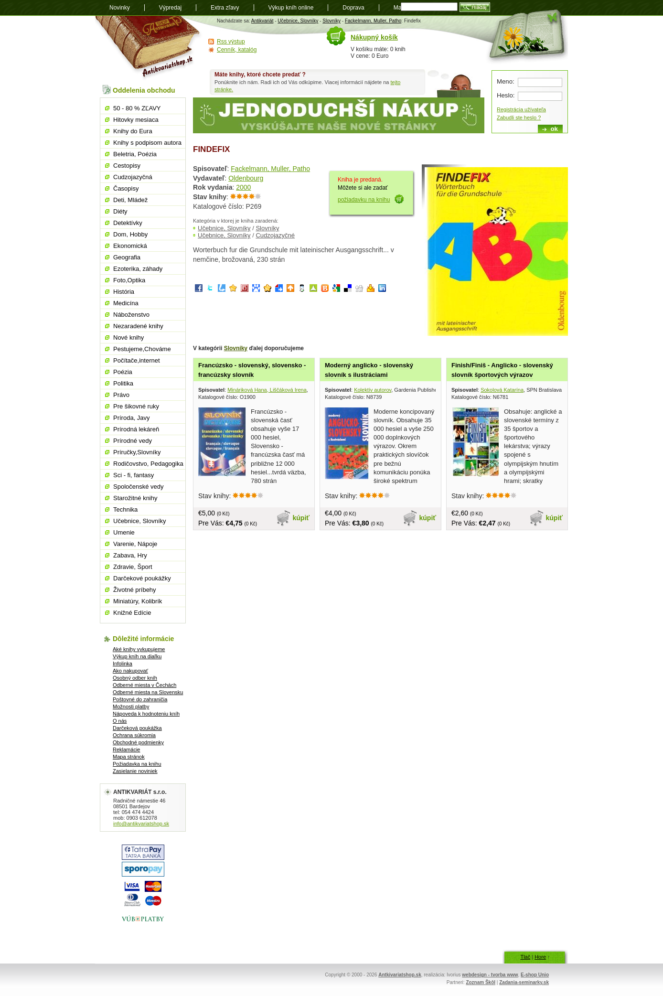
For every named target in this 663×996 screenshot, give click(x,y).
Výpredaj (170, 7)
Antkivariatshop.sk (399, 974)
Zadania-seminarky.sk (524, 982)
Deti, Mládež (130, 199)
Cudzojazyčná (132, 177)
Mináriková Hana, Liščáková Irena (267, 390)
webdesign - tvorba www (490, 974)
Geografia (126, 257)
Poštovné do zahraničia (140, 699)
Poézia (122, 371)
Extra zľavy (225, 7)
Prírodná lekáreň (136, 429)
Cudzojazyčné (275, 235)
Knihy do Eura (132, 131)
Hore (540, 957)
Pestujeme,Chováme (142, 349)
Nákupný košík (374, 37)
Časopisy (126, 188)
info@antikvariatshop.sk (141, 823)
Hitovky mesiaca (136, 119)
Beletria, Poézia (135, 154)
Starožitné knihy (135, 498)
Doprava (353, 7)
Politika (123, 383)
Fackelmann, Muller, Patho (373, 20)
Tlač (525, 957)
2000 (243, 187)
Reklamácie (126, 749)
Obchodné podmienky (138, 742)
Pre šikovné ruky (136, 406)
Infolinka (122, 663)
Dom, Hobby (130, 234)
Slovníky (331, 20)
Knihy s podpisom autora (147, 142)
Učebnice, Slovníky (298, 20)
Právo (121, 394)
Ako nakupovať (130, 671)
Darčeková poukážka (137, 728)
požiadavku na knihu (364, 199)
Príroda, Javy (131, 417)
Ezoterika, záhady (137, 268)
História (123, 291)
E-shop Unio (535, 974)
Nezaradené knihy (138, 326)
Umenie (124, 532)
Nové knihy (128, 337)
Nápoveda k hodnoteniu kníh (146, 714)
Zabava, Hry (130, 555)
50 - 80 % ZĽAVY (136, 108)
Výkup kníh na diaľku (137, 656)
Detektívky (127, 222)
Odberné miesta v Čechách (144, 685)
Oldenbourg (245, 178)
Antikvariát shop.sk (149, 48)
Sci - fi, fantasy (133, 475)
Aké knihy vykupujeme (139, 649)
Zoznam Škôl (480, 982)
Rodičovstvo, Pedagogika (148, 463)
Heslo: (505, 95)
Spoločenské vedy (138, 486)
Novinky (119, 7)
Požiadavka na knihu (137, 764)
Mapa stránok (129, 757)
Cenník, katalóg (237, 49)
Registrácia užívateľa (521, 109)
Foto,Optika (129, 280)
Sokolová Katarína (502, 390)
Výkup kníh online (291, 7)
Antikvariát (262, 20)
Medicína (126, 303)
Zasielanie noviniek (135, 771)
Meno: (505, 81)
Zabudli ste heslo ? (519, 117)
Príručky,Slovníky (136, 452)
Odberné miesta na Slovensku (148, 692)
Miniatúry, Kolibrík (137, 601)
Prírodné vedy (132, 440)
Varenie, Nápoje (135, 543)
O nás (120, 721)
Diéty (120, 211)
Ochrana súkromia (134, 735)
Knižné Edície (132, 612)
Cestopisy (126, 165)
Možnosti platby (131, 706)
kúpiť (301, 518)
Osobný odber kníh (135, 678)
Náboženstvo (131, 314)
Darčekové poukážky (142, 578)
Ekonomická (130, 245)
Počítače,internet (136, 360)
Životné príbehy (134, 589)
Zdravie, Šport (132, 566)
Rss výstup (231, 41)
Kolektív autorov (372, 390)
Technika (125, 509)
